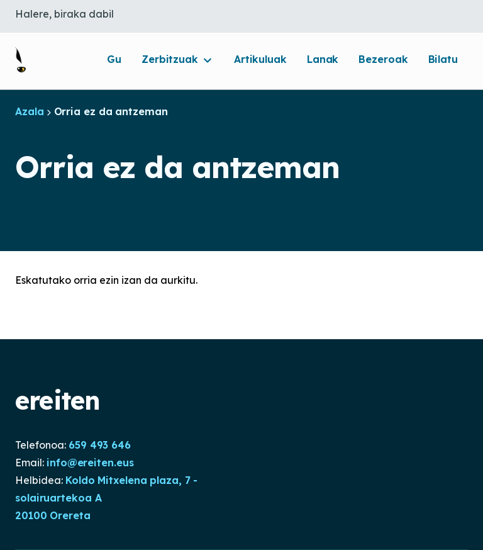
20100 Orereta (53, 515)
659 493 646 (100, 445)
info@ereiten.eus (90, 462)
